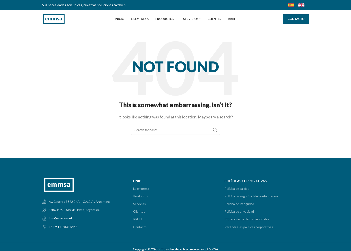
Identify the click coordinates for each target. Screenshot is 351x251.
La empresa (141, 188)
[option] (302, 5)
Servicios (139, 204)
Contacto (140, 227)
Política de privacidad (239, 211)
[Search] (175, 130)
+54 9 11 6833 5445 (63, 227)
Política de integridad (239, 204)
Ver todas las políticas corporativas (249, 227)
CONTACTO (296, 19)
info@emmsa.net (60, 218)
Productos (140, 196)
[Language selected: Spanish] (298, 5)
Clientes (139, 211)
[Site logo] (53, 18)
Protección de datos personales (247, 219)
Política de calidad (237, 188)
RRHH (137, 219)
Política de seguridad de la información (251, 196)
